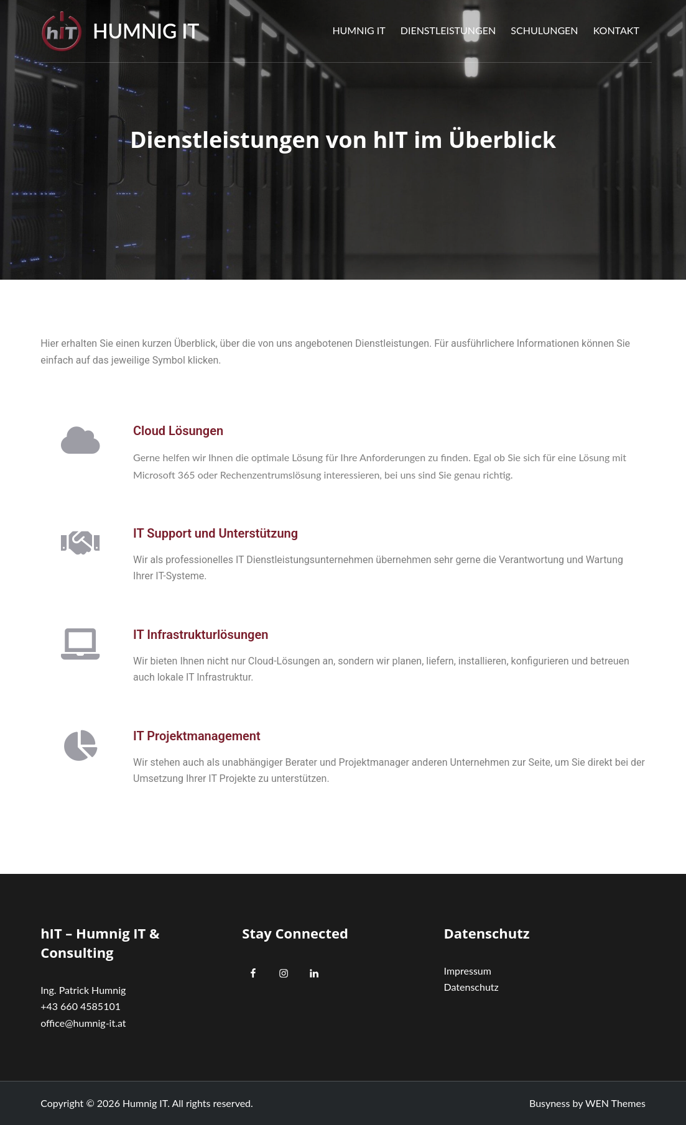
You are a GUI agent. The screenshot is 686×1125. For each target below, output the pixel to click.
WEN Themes (615, 1103)
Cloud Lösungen (178, 430)
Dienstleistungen (448, 30)
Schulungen (544, 30)
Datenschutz (471, 987)
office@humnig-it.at (83, 1023)
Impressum (467, 970)
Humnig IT (146, 31)
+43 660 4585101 (80, 1006)
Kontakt (616, 30)
